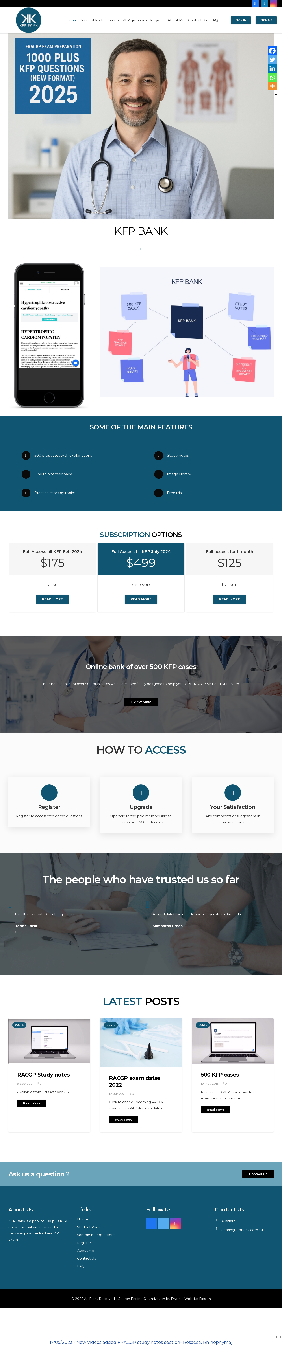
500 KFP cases (220, 1074)
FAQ (81, 1266)
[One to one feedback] (28, 474)
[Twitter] (272, 59)
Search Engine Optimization (141, 1299)
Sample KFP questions (96, 1235)
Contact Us (86, 1258)
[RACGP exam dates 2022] (141, 1042)
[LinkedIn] (264, 3)
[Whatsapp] (272, 77)
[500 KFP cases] (233, 1041)
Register (84, 1243)
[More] (272, 86)
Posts (19, 1025)
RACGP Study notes (43, 1074)
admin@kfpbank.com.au (242, 1230)
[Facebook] (255, 3)
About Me (85, 1250)
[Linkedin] (272, 68)
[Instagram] (273, 3)
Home (82, 1219)
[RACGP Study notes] (49, 1041)
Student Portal (89, 1227)
